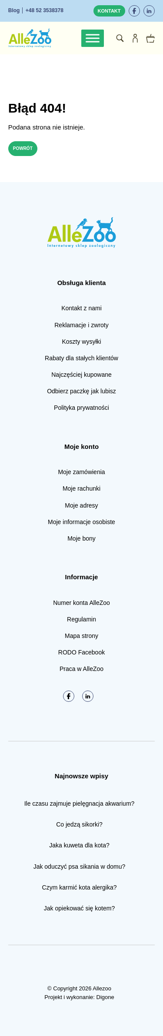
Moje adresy (81, 505)
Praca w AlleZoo (81, 668)
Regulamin (81, 619)
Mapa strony (81, 635)
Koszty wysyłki (81, 341)
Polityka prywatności (81, 407)
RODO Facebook (81, 652)
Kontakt (109, 10)
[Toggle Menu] (93, 38)
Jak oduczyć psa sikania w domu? (79, 866)
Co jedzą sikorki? (79, 824)
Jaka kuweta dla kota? (79, 845)
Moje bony (81, 538)
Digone (105, 997)
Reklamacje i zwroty (81, 325)
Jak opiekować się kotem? (79, 908)
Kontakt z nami (81, 308)
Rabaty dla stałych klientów (81, 358)
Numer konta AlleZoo (81, 602)
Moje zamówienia (81, 471)
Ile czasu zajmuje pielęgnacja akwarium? (79, 803)
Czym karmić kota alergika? (79, 887)
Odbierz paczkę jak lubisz (81, 391)
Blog (14, 10)
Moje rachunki (81, 488)
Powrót (23, 148)
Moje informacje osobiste (81, 521)
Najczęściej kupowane (81, 374)
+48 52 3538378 (44, 10)
